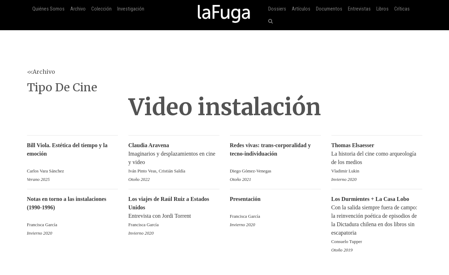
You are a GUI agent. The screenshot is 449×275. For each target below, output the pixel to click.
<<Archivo (41, 71)
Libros (382, 9)
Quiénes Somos (48, 9)
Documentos (329, 9)
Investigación (130, 9)
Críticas (402, 9)
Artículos (301, 9)
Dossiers (277, 9)
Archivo (78, 9)
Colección (101, 9)
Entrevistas (359, 9)
